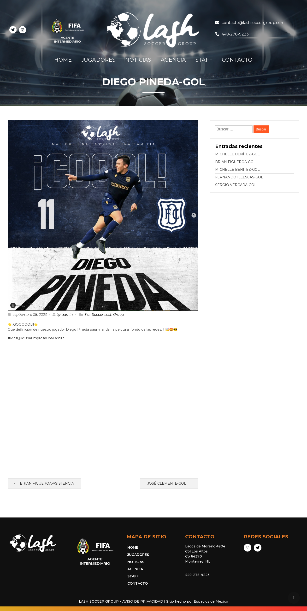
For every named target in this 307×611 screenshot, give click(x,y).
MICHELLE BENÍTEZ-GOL (237, 154)
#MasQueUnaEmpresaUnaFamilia (36, 338)
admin (67, 314)
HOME (63, 60)
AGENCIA (173, 60)
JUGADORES (98, 60)
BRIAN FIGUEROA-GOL (235, 162)
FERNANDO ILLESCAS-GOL (239, 177)
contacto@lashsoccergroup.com (253, 22)
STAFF (203, 60)
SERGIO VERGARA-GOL (235, 185)
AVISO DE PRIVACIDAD (142, 601)
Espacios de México (211, 601)
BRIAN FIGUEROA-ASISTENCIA (47, 483)
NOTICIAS (138, 60)
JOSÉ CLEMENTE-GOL (166, 483)
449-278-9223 (235, 34)
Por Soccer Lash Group (104, 314)
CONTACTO (237, 60)
